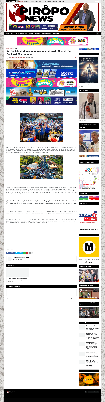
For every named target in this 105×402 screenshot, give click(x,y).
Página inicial (9, 48)
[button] (96, 1)
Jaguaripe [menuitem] (37, 33)
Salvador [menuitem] (31, 33)
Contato (97, 399)
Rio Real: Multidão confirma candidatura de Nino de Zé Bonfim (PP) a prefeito (17, 279)
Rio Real (15, 48)
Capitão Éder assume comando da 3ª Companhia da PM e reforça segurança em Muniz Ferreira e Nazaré (92, 354)
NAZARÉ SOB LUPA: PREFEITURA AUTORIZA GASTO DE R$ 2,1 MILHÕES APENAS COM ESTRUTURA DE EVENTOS (92, 363)
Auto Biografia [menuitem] (56, 33)
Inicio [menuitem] (7, 33)
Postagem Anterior (11, 298)
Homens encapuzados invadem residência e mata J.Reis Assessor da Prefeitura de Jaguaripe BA (92, 327)
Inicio (92, 399)
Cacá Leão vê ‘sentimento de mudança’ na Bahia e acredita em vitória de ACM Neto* (44, 1)
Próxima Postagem (72, 298)
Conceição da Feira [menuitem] (46, 33)
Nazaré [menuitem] (12, 33)
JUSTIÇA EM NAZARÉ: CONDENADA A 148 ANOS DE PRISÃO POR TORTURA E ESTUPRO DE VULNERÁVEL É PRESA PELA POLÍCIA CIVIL (92, 336)
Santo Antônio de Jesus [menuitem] (21, 33)
